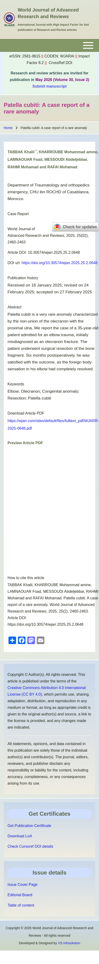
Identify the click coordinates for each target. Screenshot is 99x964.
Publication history (23, 278)
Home (8, 128)
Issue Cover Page (22, 885)
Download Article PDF (26, 413)
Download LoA (20, 836)
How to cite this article (26, 578)
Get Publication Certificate (29, 826)
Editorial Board (20, 895)
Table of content (21, 905)
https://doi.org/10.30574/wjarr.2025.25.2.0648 (60, 263)
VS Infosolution (69, 943)
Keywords (16, 384)
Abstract (14, 307)
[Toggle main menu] (49, 45)
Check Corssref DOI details (30, 846)
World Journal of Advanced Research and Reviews (48, 13)
